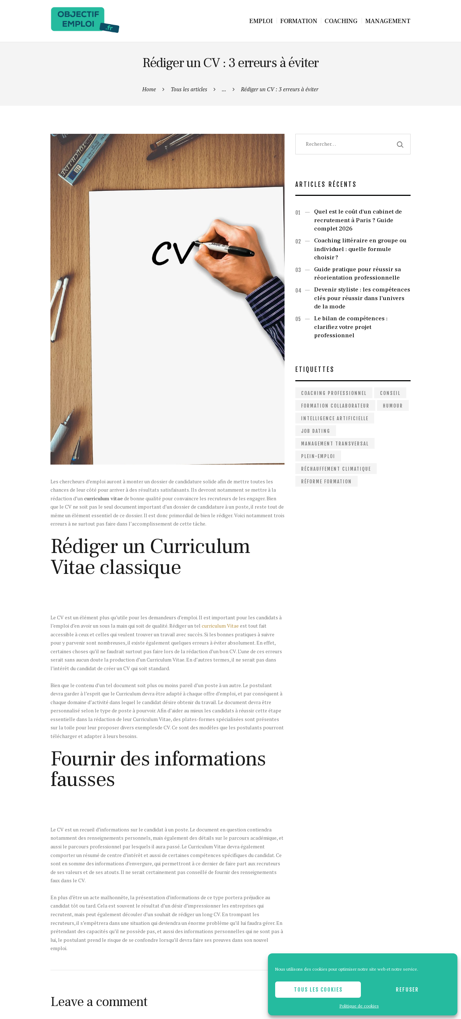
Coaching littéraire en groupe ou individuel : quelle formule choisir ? (360, 249)
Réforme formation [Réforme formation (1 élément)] (326, 481)
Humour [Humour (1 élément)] (393, 406)
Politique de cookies (359, 1006)
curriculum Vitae (220, 625)
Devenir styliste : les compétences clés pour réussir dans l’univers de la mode (362, 298)
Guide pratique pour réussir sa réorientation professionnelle (357, 273)
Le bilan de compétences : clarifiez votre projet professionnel (351, 327)
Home (149, 89)
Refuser (407, 989)
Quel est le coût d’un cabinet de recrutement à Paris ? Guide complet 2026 (358, 220)
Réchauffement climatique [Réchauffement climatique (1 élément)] (336, 469)
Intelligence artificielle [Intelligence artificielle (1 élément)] (334, 418)
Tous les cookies (318, 989)
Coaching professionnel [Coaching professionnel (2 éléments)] (334, 393)
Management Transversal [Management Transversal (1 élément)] (335, 444)
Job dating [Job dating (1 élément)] (315, 431)
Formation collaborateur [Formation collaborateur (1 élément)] (335, 406)
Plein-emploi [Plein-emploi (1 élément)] (318, 456)
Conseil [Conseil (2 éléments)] (390, 393)
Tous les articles (189, 89)
